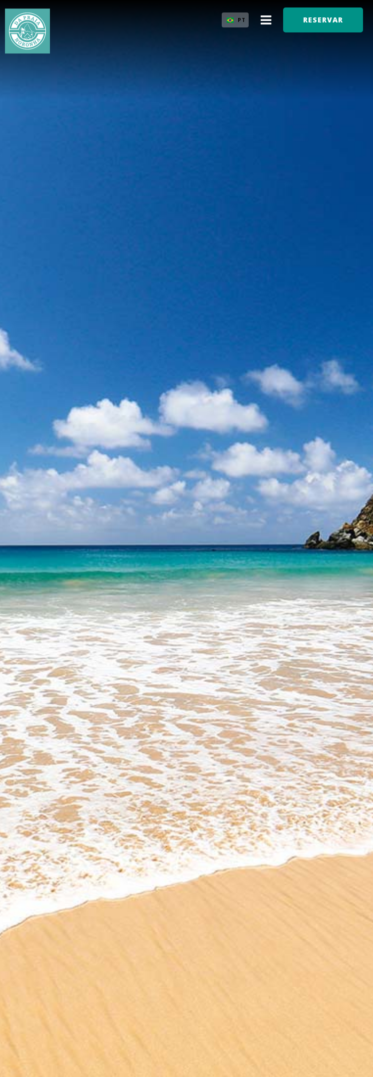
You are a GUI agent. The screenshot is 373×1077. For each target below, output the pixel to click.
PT (242, 19)
